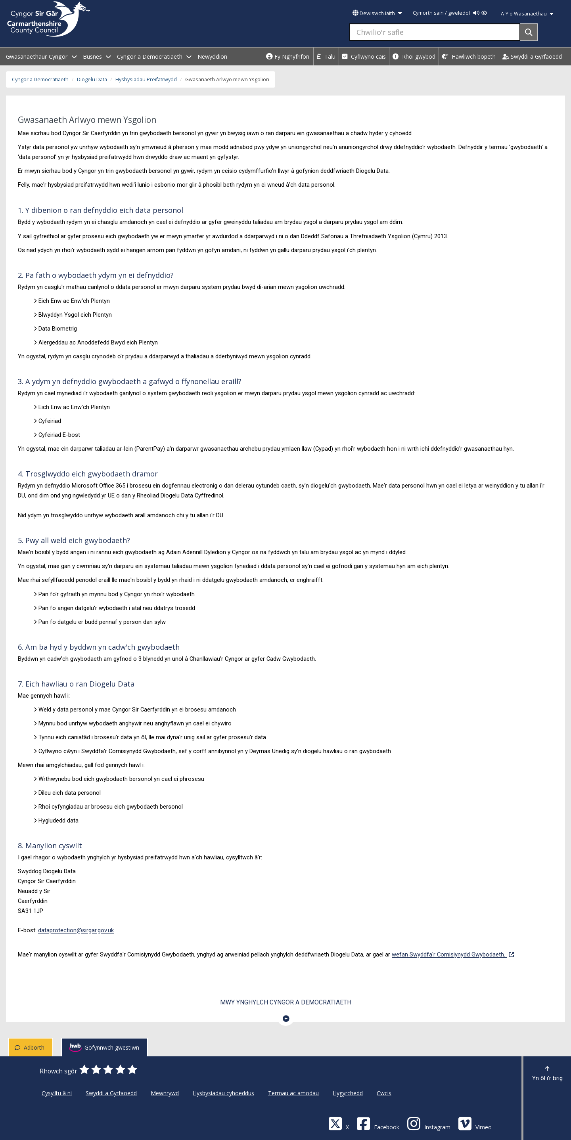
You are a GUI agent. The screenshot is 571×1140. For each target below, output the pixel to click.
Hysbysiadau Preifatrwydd (146, 79)
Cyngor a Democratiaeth (40, 79)
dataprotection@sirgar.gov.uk (76, 930)
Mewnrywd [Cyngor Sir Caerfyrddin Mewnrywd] (165, 1093)
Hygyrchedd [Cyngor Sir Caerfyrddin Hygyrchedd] (348, 1093)
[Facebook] (377, 1123)
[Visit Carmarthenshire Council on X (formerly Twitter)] (338, 1123)
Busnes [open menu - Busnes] (97, 56)
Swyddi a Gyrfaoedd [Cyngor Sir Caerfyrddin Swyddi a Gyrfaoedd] (111, 1093)
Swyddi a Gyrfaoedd (532, 56)
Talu (326, 56)
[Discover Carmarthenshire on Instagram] (428, 1123)
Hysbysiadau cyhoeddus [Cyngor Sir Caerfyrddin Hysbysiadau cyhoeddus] (223, 1093)
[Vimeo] (475, 1123)
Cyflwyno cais (364, 56)
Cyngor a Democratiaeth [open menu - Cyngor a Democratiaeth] (154, 56)
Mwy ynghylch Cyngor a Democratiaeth (285, 1002)
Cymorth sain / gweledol (450, 13)
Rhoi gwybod (414, 56)
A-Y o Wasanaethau (527, 13)
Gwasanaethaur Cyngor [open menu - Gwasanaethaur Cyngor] (41, 56)
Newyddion (212, 56)
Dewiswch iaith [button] (377, 13)
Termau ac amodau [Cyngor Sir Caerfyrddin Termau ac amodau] (293, 1093)
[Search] (529, 32)
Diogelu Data (92, 79)
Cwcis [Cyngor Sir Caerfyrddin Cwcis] (384, 1093)
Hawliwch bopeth (469, 56)
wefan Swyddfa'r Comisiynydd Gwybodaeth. (453, 953)
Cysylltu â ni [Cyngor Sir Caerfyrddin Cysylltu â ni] (57, 1093)
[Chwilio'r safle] (434, 32)
